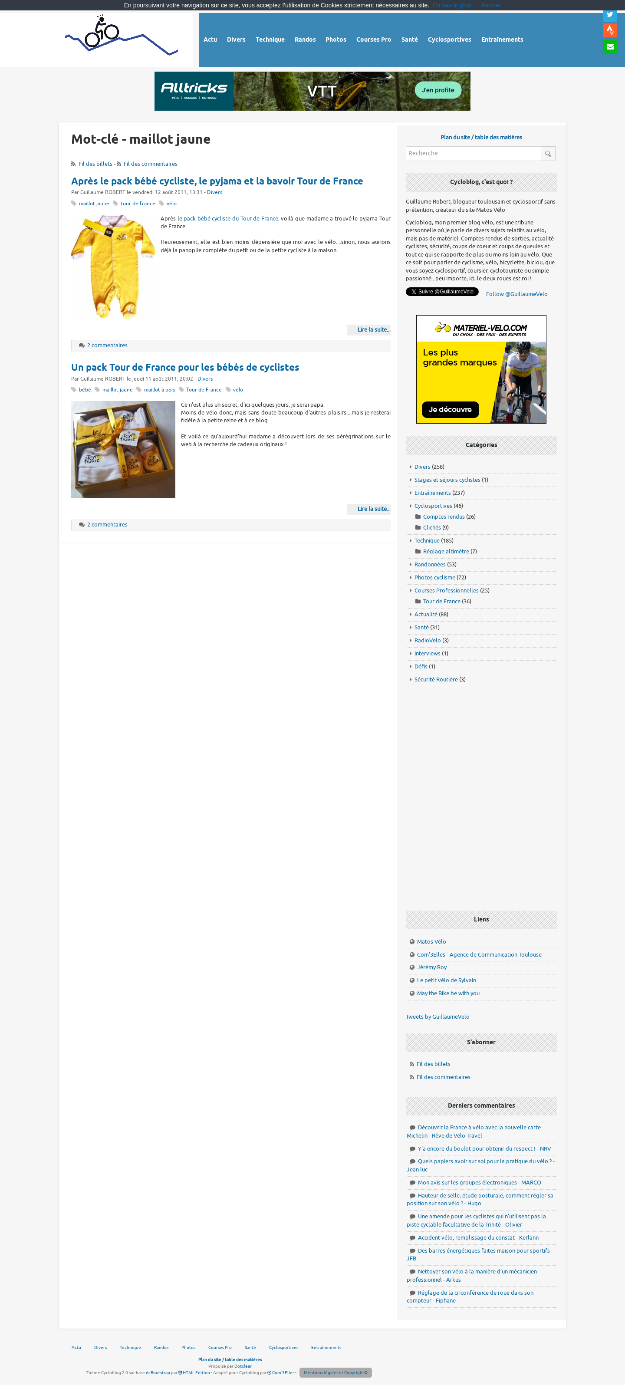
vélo (172, 204)
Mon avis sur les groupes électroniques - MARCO (479, 1182)
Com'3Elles (280, 1372)
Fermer (491, 5)
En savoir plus (452, 5)
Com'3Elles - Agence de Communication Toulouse (479, 954)
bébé (85, 390)
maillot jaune (94, 204)
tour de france (138, 204)
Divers (214, 192)
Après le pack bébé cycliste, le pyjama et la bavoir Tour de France (217, 181)
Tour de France (204, 390)
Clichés (432, 527)
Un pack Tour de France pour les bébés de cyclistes (185, 368)
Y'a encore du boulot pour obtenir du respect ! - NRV (484, 1148)
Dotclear (243, 1366)
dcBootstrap (158, 1372)
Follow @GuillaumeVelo (517, 294)
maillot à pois (159, 390)
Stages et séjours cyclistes (447, 480)
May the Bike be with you (448, 993)
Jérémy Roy (432, 967)
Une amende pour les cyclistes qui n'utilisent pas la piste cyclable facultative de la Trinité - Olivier (476, 1220)
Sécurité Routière (436, 679)
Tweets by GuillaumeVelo (438, 1016)
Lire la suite (372, 329)
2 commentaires (107, 345)
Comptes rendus (444, 516)
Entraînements (432, 493)
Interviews (427, 653)
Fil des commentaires (151, 164)
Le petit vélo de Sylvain (446, 980)
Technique (427, 540)
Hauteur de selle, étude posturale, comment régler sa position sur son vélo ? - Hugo (480, 1199)
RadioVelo (427, 640)
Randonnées (430, 564)
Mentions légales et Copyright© (336, 1372)
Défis (421, 666)
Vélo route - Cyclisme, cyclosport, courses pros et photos (122, 39)
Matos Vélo (431, 941)
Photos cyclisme (434, 577)
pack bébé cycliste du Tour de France (231, 218)
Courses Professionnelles (446, 590)
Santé (421, 627)
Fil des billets (95, 164)
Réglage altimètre (446, 551)
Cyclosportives (433, 506)
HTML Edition (194, 1372)
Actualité (426, 614)
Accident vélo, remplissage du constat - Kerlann (478, 1237)
